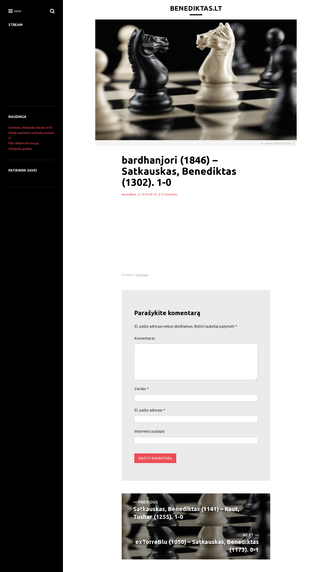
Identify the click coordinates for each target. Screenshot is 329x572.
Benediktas (129, 194)
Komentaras (144, 338)
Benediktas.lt (196, 8)
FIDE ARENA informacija (23, 143)
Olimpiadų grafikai (20, 148)
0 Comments (169, 194)
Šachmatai (141, 275)
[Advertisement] (196, 239)
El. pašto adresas (149, 410)
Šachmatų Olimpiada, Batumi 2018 (30, 127)
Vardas (141, 389)
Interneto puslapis (149, 431)
